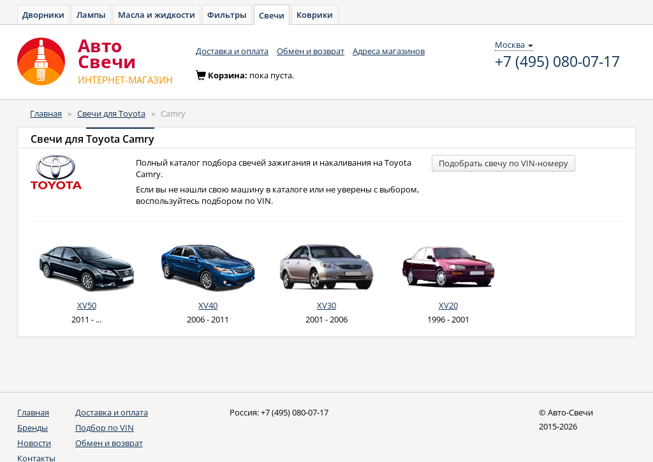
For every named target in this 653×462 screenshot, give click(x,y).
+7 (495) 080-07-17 (557, 62)
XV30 (326, 305)
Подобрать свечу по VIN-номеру (503, 163)
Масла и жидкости (156, 14)
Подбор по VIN (104, 427)
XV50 (86, 305)
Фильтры (227, 14)
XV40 (207, 305)
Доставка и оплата (232, 51)
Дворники (43, 14)
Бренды (32, 427)
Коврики (315, 14)
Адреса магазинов (389, 51)
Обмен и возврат (310, 51)
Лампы (91, 14)
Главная (46, 113)
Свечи (271, 15)
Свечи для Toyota (111, 113)
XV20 (448, 305)
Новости (34, 443)
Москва (514, 44)
